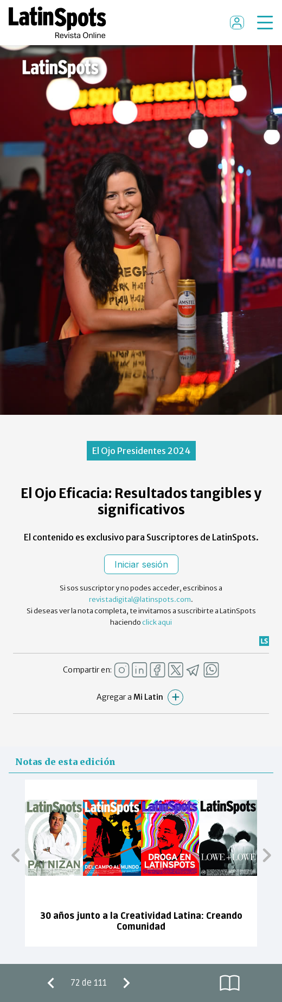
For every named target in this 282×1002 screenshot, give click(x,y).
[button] (15, 855)
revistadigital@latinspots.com (140, 599)
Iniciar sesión (141, 564)
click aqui (157, 622)
